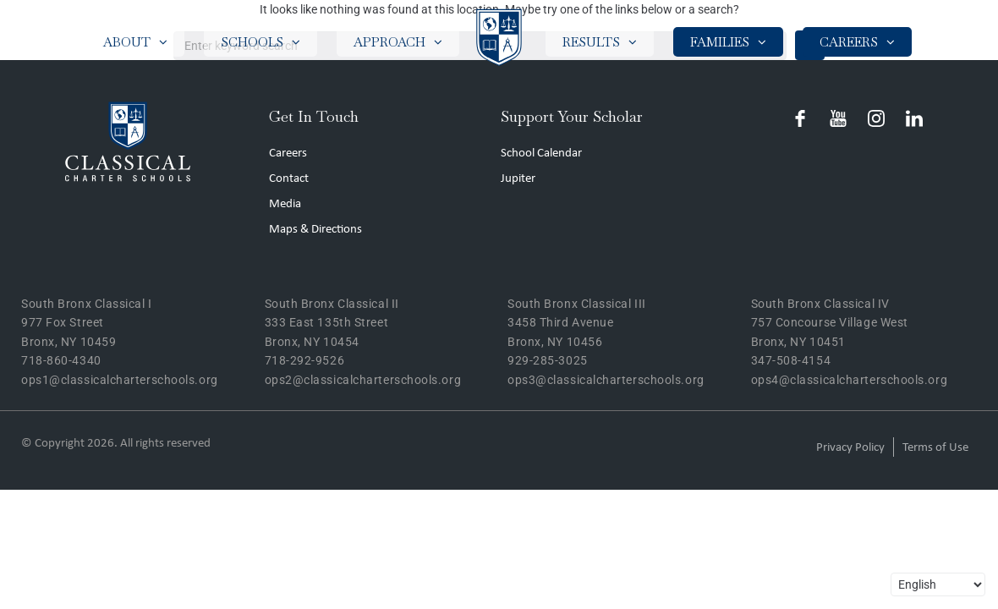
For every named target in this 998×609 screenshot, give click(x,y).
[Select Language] (938, 584)
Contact (289, 179)
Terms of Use (935, 448)
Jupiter (518, 179)
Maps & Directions (315, 229)
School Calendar (541, 153)
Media (285, 204)
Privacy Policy (850, 448)
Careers (288, 153)
